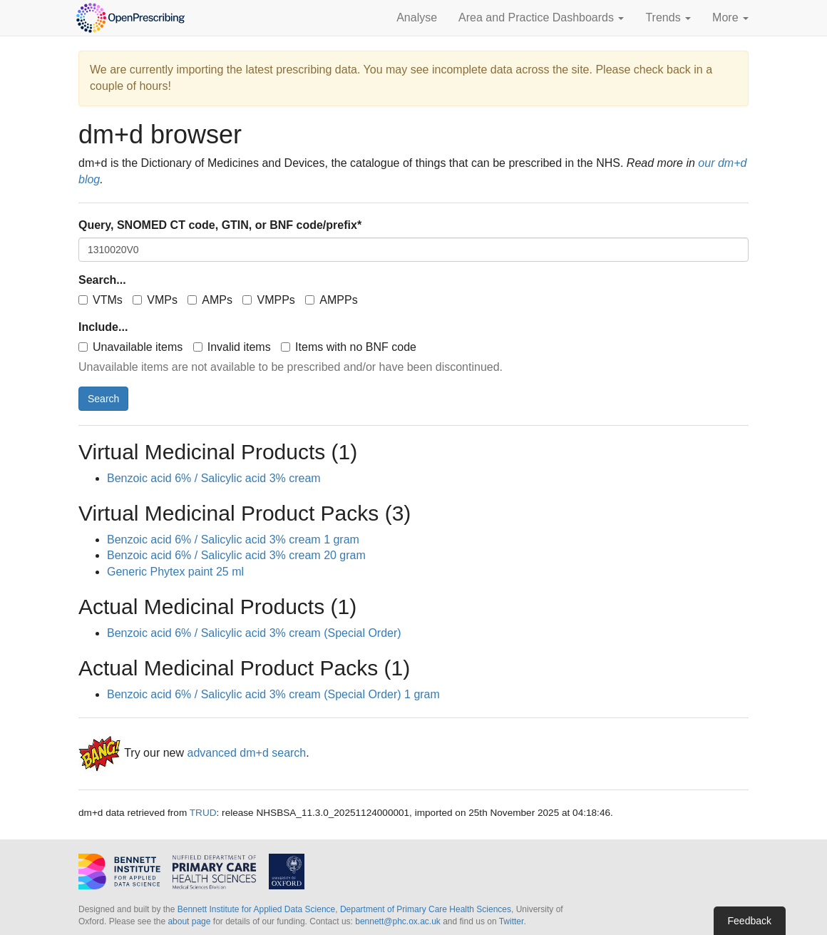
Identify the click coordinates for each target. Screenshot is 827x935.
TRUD (203, 812)
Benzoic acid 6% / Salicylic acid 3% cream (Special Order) (254, 633)
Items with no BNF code (348, 347)
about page (189, 921)
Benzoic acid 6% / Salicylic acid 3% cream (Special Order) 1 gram (273, 694)
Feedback (749, 920)
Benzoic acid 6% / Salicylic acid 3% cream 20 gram (236, 555)
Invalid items (232, 347)
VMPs (155, 300)
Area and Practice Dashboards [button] (541, 17)
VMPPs (268, 300)
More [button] (730, 17)
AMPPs (331, 300)
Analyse (416, 17)
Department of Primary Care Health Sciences (425, 909)
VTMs (100, 300)
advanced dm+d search (246, 753)
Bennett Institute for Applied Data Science (256, 909)
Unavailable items (130, 347)
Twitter (511, 921)
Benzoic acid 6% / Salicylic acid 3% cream (214, 478)
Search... (102, 280)
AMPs (210, 300)
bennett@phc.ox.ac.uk (398, 921)
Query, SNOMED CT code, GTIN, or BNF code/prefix (219, 225)
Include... (103, 327)
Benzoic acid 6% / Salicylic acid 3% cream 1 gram (233, 539)
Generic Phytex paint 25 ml (175, 572)
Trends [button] (668, 17)
